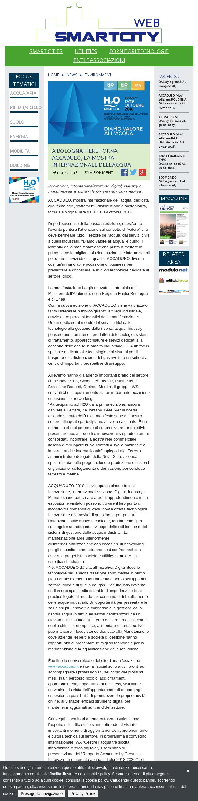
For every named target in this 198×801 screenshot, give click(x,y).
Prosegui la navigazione (42, 793)
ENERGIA (19, 136)
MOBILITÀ (20, 151)
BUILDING (20, 165)
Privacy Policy (82, 793)
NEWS (72, 75)
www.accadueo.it (64, 666)
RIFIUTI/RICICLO (24, 107)
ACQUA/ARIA (23, 93)
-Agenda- (169, 76)
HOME (53, 75)
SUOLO (17, 122)
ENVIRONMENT (98, 75)
